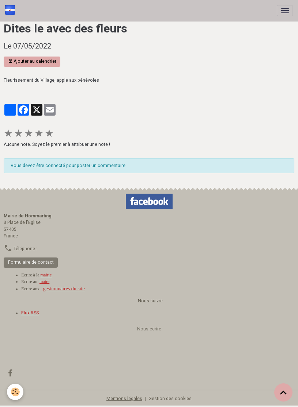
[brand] (11, 10)
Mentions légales (124, 398)
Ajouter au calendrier (32, 61)
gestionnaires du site (63, 288)
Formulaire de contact (31, 262)
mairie (46, 275)
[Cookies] (15, 392)
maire (44, 281)
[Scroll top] (283, 392)
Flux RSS (30, 312)
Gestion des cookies (170, 398)
